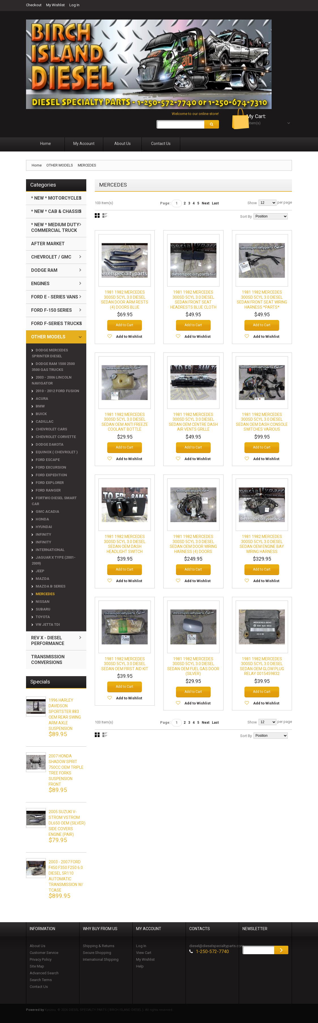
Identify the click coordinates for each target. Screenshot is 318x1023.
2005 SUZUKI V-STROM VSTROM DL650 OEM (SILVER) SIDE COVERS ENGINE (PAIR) (67, 824)
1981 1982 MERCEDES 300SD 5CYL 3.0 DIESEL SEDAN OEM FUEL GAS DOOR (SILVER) (193, 671)
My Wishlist (55, 5)
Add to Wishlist (129, 337)
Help (140, 967)
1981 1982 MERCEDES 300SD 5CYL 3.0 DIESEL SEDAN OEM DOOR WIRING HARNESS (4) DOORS (193, 549)
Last (215, 204)
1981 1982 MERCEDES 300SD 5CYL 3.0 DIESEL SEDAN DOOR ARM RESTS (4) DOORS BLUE (124, 300)
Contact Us (39, 987)
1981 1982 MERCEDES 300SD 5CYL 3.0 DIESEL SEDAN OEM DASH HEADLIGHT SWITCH (124, 549)
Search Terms (41, 981)
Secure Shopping (97, 953)
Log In (74, 5)
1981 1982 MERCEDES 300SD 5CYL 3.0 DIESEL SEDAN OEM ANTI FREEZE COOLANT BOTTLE (125, 422)
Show (252, 204)
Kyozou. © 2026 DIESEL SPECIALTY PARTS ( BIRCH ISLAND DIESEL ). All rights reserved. (109, 1011)
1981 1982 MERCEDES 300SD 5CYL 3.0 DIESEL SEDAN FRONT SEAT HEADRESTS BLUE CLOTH (193, 300)
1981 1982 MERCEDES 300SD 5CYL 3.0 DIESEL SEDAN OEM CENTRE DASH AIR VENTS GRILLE (193, 422)
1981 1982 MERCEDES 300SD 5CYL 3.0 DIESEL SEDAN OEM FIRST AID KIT (124, 669)
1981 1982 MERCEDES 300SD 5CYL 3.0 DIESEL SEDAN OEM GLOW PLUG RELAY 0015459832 (262, 671)
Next (205, 204)
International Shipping (101, 960)
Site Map (37, 967)
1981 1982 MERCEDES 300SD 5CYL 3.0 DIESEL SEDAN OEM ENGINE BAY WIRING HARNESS (262, 549)
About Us (37, 947)
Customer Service (44, 953)
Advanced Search (44, 974)
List (104, 216)
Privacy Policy (40, 960)
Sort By (246, 217)
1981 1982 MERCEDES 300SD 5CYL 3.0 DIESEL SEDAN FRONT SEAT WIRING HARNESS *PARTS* (262, 300)
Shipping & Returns (98, 947)
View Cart (143, 953)
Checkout (34, 5)
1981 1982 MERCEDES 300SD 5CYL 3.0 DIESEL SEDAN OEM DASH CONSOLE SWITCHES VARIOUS (262, 424)
